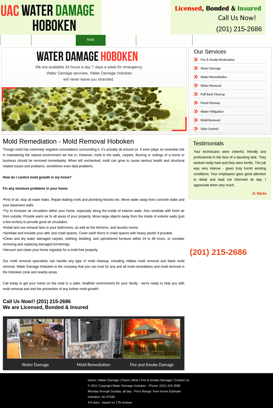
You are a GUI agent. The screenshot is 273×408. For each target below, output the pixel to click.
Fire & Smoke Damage (164, 40)
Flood (120, 40)
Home (15, 40)
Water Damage (53, 40)
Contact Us (211, 40)
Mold (90, 40)
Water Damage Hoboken (129, 385)
